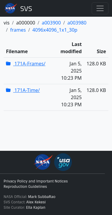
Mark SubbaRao (42, 196)
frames (18, 30)
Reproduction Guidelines (25, 186)
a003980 (77, 22)
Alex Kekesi (36, 202)
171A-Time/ (23, 90)
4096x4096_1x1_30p (54, 30)
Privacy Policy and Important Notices (36, 181)
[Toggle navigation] (100, 8)
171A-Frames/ (25, 63)
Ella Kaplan (35, 207)
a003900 (51, 22)
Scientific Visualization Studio (26, 8)
